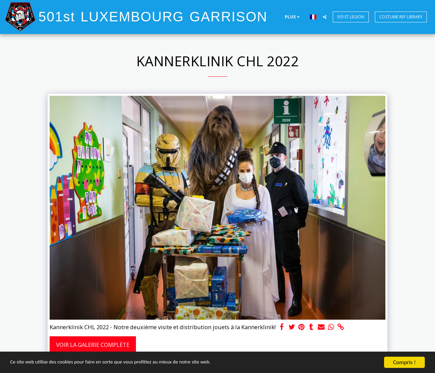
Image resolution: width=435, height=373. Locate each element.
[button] (324, 17)
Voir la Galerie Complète (92, 345)
